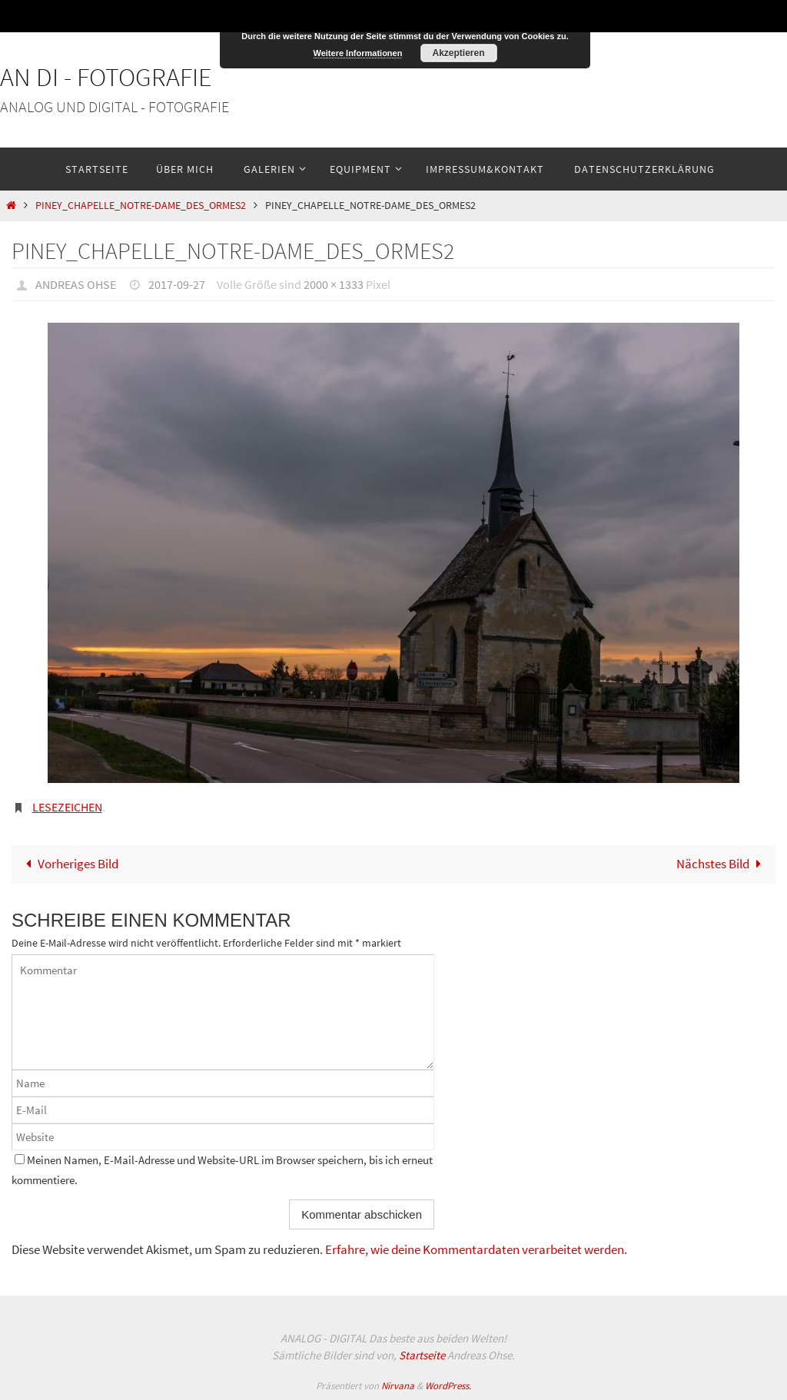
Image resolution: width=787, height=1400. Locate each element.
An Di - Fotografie (106, 77)
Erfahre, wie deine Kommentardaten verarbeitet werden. (476, 1249)
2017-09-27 (176, 284)
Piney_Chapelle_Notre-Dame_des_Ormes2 (140, 205)
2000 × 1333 (334, 284)
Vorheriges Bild (68, 863)
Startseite (422, 1355)
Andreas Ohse (75, 284)
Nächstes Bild (722, 863)
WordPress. (448, 1385)
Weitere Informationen (358, 53)
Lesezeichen (67, 806)
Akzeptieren (458, 53)
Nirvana (397, 1385)
